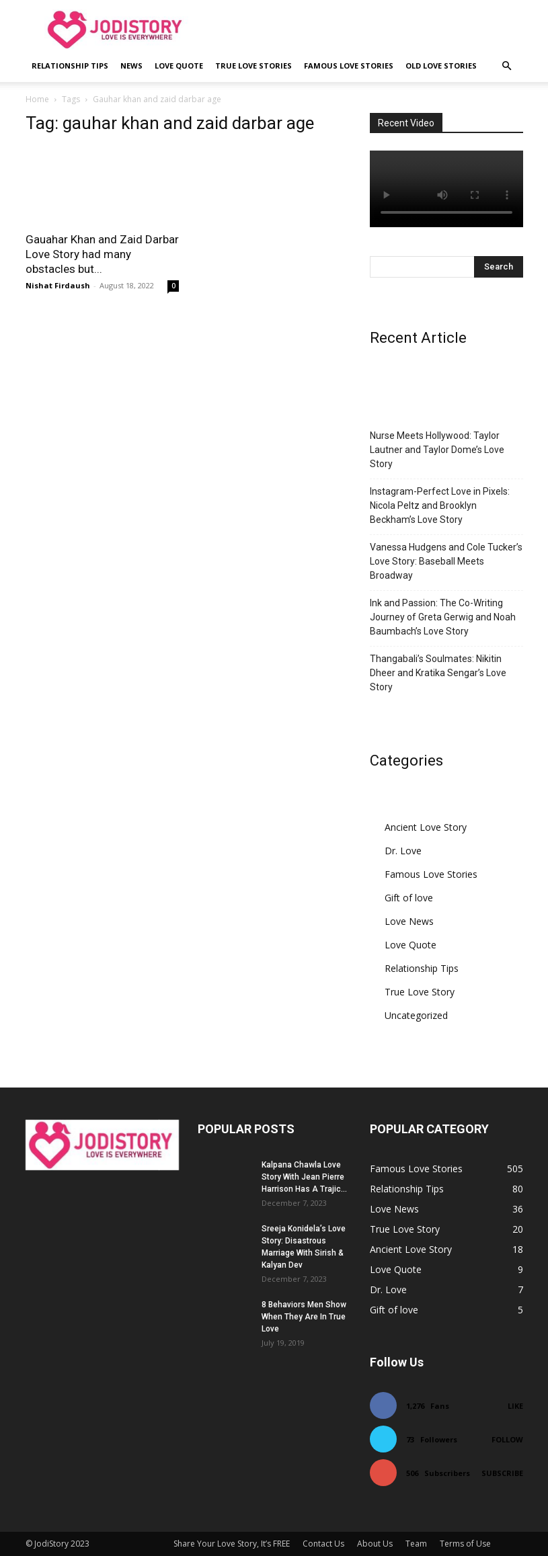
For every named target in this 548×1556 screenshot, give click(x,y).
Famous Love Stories (348, 65)
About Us (375, 1543)
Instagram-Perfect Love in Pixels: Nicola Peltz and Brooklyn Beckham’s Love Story (440, 505)
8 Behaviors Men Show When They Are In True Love (304, 1317)
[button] (507, 66)
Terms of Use (465, 1543)
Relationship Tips (70, 65)
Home (37, 99)
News (131, 65)
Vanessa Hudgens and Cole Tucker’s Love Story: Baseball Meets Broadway (446, 561)
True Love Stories (253, 65)
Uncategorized (416, 1015)
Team (416, 1543)
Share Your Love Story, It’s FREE (231, 1543)
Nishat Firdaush (58, 285)
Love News (409, 921)
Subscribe (502, 1473)
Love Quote (179, 65)
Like (515, 1406)
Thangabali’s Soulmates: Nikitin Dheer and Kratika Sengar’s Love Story (438, 672)
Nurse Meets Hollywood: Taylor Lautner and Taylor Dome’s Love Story (437, 449)
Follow (507, 1439)
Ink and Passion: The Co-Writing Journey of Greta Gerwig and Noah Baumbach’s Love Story (443, 617)
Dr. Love (403, 850)
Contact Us (323, 1543)
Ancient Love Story (426, 827)
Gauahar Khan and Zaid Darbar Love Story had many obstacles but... (102, 254)
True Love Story (420, 991)
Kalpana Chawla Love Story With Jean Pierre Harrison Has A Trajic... (304, 1177)
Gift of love (409, 897)
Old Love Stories (441, 65)
